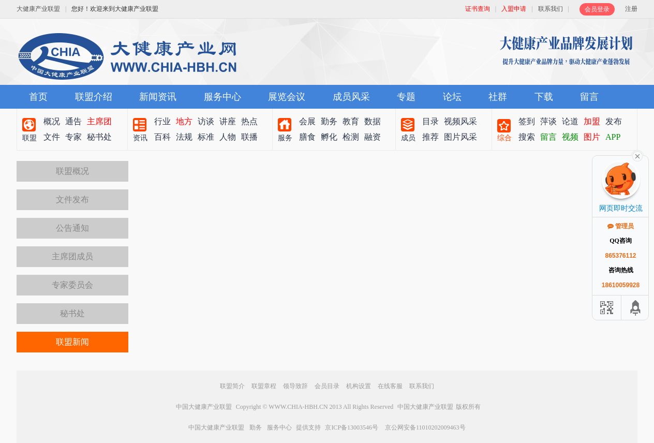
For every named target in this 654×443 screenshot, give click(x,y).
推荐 (430, 136)
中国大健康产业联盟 (204, 406)
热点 (249, 121)
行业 (162, 121)
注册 (631, 8)
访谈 (206, 121)
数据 (372, 121)
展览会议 (286, 97)
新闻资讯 (157, 97)
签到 (526, 121)
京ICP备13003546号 (351, 427)
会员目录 (327, 386)
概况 (51, 121)
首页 (38, 97)
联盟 (29, 138)
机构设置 (358, 386)
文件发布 (72, 199)
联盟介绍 (93, 97)
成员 (408, 138)
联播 (249, 136)
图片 (592, 136)
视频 (570, 136)
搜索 (526, 136)
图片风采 (460, 136)
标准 (206, 136)
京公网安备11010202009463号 (425, 427)
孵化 (329, 136)
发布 (613, 121)
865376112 (620, 255)
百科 (162, 136)
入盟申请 (513, 8)
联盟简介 (232, 386)
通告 (73, 121)
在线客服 (390, 386)
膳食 (307, 136)
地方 (184, 121)
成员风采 (351, 97)
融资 (372, 136)
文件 (51, 136)
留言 (589, 97)
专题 (406, 97)
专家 (73, 136)
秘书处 (99, 136)
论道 (570, 121)
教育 (351, 121)
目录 (430, 121)
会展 (307, 121)
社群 (497, 97)
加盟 (592, 121)
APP (612, 136)
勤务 (329, 121)
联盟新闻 (72, 341)
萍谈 (548, 121)
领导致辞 (295, 386)
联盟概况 (72, 171)
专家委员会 (72, 284)
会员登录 (597, 9)
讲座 (227, 121)
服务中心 (222, 97)
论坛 (452, 97)
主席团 (99, 121)
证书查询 (477, 8)
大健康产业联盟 (38, 8)
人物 (227, 136)
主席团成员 (72, 256)
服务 (285, 138)
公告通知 (72, 228)
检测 (351, 136)
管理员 (620, 226)
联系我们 (550, 8)
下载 (543, 97)
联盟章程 (263, 386)
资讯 (140, 138)
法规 (184, 136)
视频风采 (460, 121)
